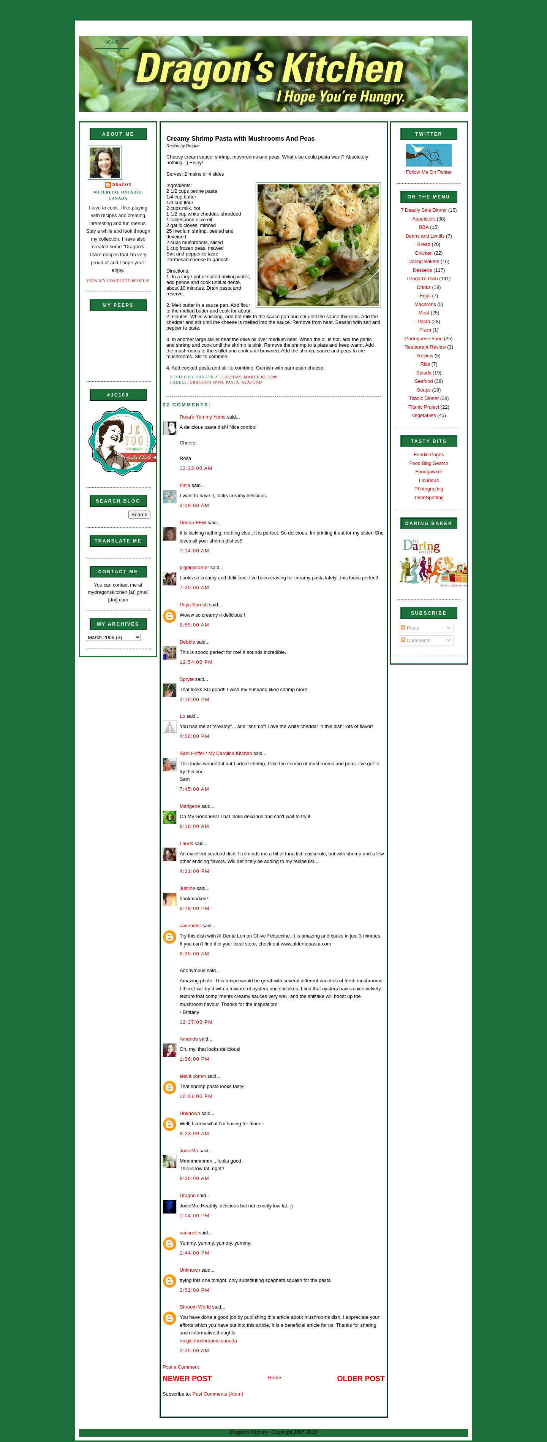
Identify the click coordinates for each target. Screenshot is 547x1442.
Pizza (425, 330)
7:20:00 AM (194, 587)
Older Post (361, 1379)
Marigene (190, 806)
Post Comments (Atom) (218, 1394)
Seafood (252, 382)
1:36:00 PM (195, 1059)
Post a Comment (181, 1367)
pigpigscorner (194, 567)
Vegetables (424, 415)
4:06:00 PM (195, 736)
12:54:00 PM (196, 662)
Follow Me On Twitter (429, 172)
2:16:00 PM (195, 699)
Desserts (422, 270)
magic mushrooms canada (208, 1341)
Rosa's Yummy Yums (203, 417)
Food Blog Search (429, 463)
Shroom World (195, 1307)
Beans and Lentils (425, 236)
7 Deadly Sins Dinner (424, 210)
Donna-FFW (193, 522)
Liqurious (429, 480)
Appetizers (423, 219)
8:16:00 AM (194, 826)
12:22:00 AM (196, 468)
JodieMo (189, 1150)
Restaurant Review (425, 347)
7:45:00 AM (194, 789)
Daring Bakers (423, 261)
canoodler (190, 925)
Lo (182, 716)
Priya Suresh (194, 605)
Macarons (425, 304)
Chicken (424, 253)
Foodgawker (429, 471)
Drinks (424, 287)
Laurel (186, 843)
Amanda (189, 1039)
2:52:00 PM (195, 1290)
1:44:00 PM (195, 1253)
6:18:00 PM (195, 908)
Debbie (187, 642)
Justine (187, 888)
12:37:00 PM (196, 1022)
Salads (423, 373)
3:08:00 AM (194, 505)
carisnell (189, 1233)
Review (425, 356)
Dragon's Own (206, 382)
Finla (185, 485)
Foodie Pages (429, 454)
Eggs (425, 295)
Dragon (122, 184)
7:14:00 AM (194, 551)
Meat (423, 313)
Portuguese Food (424, 338)
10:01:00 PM (196, 1096)
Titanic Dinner (424, 398)
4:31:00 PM (195, 871)
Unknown (190, 1113)
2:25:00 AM (194, 1350)
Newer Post (187, 1379)
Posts (410, 628)
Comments (415, 640)
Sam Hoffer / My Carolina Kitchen (216, 753)
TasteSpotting (429, 497)
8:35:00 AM (194, 954)
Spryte (187, 679)
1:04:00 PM (195, 1215)
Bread (423, 244)
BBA (424, 227)
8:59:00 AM (194, 625)
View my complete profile (118, 281)
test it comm (193, 1076)
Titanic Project (423, 407)
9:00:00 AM (194, 1178)
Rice (425, 364)
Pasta (232, 382)
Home (111, 42)
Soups (424, 390)
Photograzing (428, 489)
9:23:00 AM (194, 1133)
